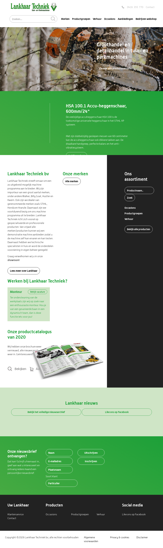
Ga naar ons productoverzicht (115, 68)
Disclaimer (142, 537)
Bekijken (20, 369)
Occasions (109, 18)
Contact (150, 7)
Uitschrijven (91, 452)
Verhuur (97, 18)
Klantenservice (15, 514)
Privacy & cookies (119, 537)
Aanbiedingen (125, 18)
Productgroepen (81, 18)
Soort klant (52, 476)
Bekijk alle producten (138, 229)
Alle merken (71, 181)
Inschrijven (91, 461)
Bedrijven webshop (146, 18)
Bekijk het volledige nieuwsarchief (46, 412)
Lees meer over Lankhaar (23, 270)
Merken (65, 18)
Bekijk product (76, 155)
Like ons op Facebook (117, 412)
